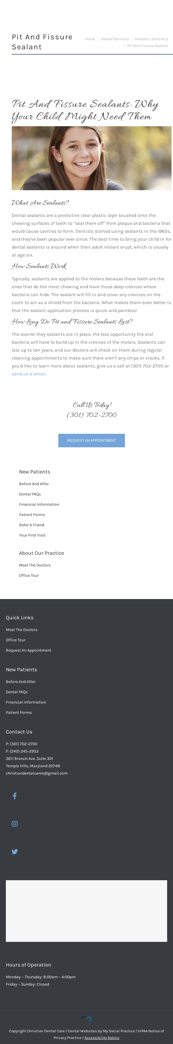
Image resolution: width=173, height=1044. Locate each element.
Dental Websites (82, 1031)
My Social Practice (118, 1031)
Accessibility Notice (101, 1037)
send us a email (28, 374)
